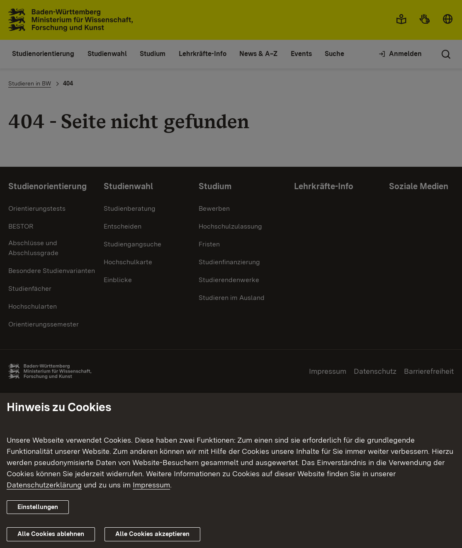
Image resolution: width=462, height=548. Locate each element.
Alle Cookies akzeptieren (152, 534)
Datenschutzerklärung (44, 484)
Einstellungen (37, 507)
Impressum (151, 484)
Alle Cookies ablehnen (50, 534)
